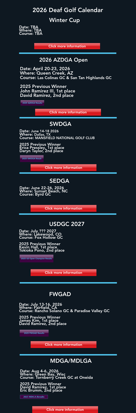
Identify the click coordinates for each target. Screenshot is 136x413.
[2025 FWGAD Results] (34, 333)
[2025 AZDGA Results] (32, 103)
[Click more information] (67, 46)
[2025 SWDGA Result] (32, 158)
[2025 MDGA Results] (34, 397)
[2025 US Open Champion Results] (36, 258)
